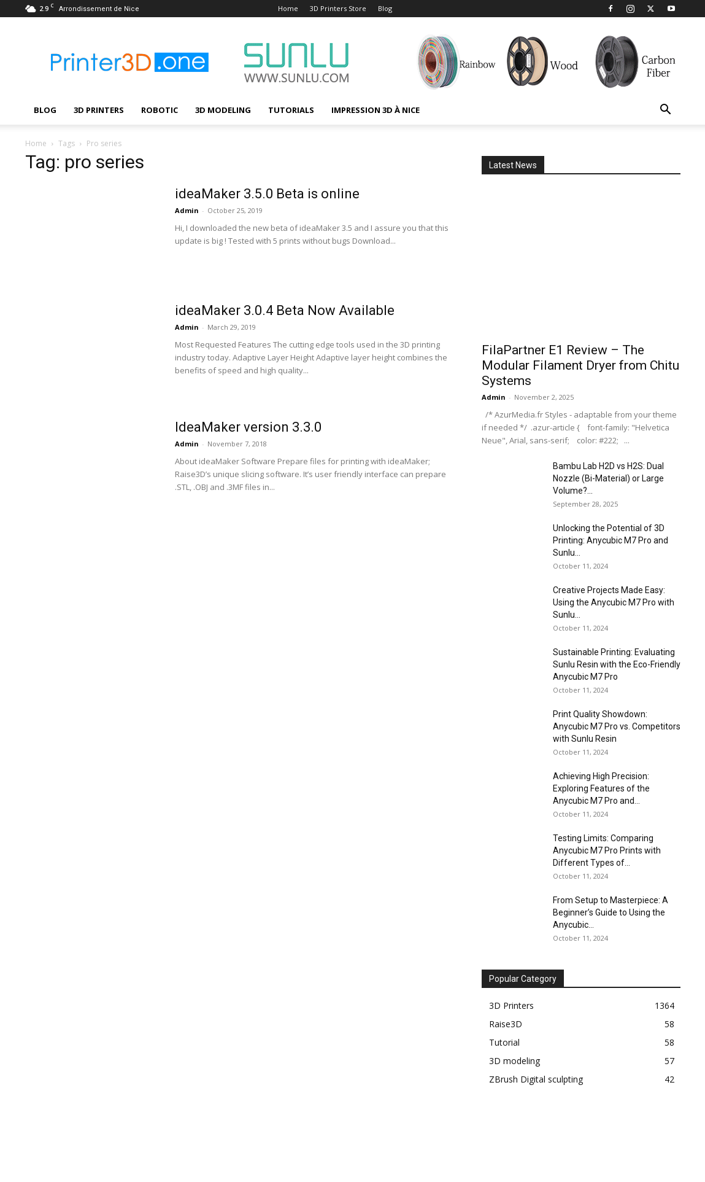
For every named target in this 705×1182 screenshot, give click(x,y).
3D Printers (99, 109)
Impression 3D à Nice (375, 109)
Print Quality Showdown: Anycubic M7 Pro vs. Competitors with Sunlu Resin (616, 726)
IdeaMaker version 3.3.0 (248, 427)
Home (288, 8)
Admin (187, 210)
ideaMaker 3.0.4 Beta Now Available (285, 310)
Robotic (159, 109)
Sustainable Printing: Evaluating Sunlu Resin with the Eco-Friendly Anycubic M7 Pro (616, 664)
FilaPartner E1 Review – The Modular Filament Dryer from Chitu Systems (580, 365)
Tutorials (291, 109)
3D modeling (223, 109)
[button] (665, 111)
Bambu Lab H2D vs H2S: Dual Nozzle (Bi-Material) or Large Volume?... (608, 478)
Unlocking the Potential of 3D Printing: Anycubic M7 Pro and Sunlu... (610, 540)
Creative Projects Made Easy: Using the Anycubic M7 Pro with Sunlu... (613, 602)
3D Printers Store (338, 8)
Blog (385, 8)
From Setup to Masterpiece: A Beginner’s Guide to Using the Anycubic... (610, 912)
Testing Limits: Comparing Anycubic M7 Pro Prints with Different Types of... (607, 850)
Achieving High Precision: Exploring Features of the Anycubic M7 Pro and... (601, 788)
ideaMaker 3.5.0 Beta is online (267, 193)
